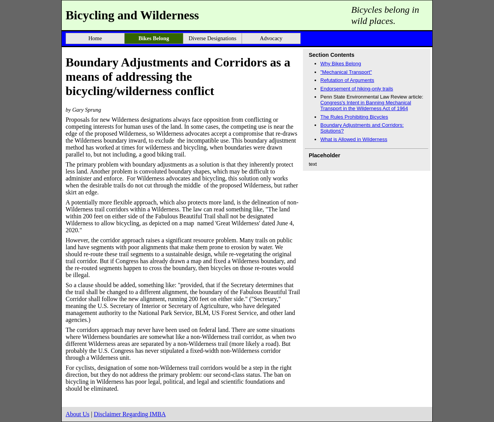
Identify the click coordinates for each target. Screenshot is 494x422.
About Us (78, 414)
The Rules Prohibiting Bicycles (354, 117)
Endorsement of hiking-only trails (356, 89)
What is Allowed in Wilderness (353, 139)
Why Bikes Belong (340, 63)
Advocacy (271, 38)
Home (95, 38)
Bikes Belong (154, 38)
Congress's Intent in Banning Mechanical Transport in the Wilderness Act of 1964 (365, 105)
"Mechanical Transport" (346, 72)
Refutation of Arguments (347, 80)
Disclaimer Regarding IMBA (130, 414)
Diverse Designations (213, 38)
